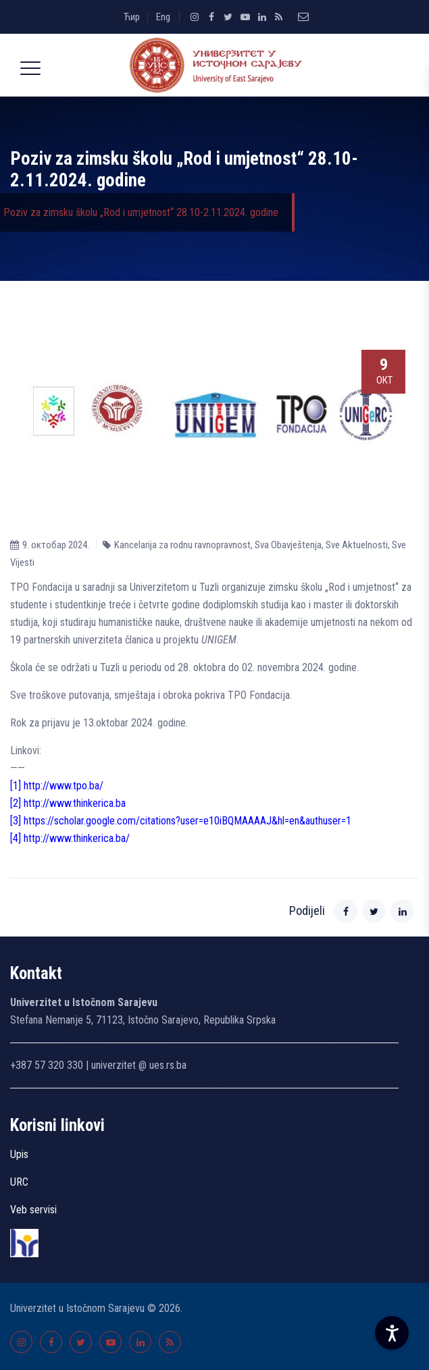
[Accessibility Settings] (392, 1333)
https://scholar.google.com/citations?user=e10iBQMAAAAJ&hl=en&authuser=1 (187, 820)
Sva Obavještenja (288, 545)
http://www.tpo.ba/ (63, 785)
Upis (19, 1154)
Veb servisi (33, 1209)
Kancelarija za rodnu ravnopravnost (182, 545)
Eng (163, 17)
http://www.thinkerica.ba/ (77, 838)
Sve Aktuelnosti (357, 545)
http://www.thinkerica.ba (75, 803)
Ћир (132, 17)
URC (19, 1182)
